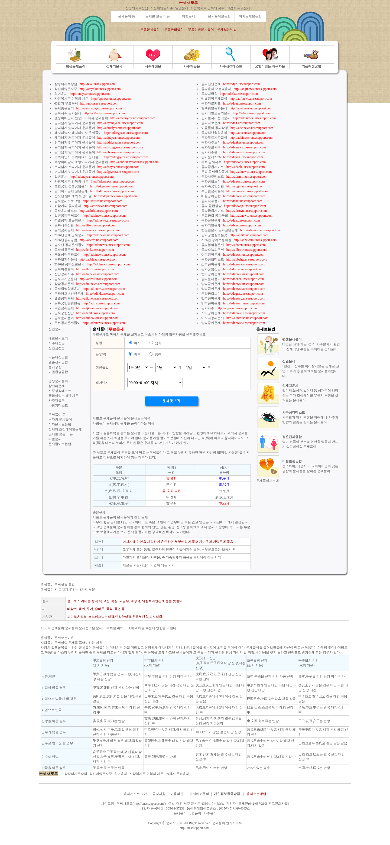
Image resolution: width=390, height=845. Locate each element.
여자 (137, 343)
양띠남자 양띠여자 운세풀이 (74, 123)
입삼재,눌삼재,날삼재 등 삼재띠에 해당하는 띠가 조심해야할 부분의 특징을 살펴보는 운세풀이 (310, 395)
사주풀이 (210, 813)
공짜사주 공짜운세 (67, 113)
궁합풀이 (194, 813)
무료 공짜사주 (211, 162)
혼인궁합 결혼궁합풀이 (71, 186)
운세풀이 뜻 (126, 16)
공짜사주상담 (64, 225)
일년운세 (181, 8)
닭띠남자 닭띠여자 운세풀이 (74, 142)
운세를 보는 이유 (157, 16)
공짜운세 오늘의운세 (216, 89)
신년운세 (54, 329)
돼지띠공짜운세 (212, 318)
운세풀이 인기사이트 (227, 823)
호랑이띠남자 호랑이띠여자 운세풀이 (81, 162)
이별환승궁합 (58, 372)
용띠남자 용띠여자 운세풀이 (74, 147)
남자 (158, 343)
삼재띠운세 (56, 386)
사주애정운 (56, 343)
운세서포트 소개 (135, 794)
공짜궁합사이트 (212, 167)
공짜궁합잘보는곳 (214, 235)
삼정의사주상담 (136, 8)
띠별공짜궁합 (211, 196)
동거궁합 (54, 367)
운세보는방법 (227, 29)
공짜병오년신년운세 (69, 293)
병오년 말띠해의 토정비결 (73, 196)
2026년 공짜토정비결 (216, 240)
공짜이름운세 (64, 250)
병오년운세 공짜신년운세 (219, 230)
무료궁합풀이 (174, 29)
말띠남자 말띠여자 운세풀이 (74, 128)
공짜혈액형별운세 (67, 289)
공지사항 (158, 794)
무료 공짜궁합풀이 (214, 172)
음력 (158, 354)
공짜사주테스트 (212, 176)
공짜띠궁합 (209, 94)
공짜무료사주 (211, 147)
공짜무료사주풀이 (214, 137)
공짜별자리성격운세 (215, 118)
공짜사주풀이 (211, 152)
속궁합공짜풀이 (212, 191)
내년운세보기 (58, 338)
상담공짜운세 (64, 284)
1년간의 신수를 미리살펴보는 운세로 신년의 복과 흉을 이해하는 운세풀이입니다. (310, 371)
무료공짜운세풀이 (67, 323)
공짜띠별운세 (211, 225)
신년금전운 (56, 348)
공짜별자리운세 (65, 259)
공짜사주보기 (211, 142)
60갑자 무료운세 (238, 8)
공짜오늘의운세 (212, 250)
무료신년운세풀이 (201, 29)
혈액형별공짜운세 (214, 108)
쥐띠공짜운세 (211, 254)
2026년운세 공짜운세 (69, 235)
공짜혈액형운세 (212, 245)
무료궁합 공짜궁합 (214, 215)
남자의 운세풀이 (60, 419)
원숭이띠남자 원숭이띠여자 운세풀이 (81, 118)
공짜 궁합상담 (211, 206)
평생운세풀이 (58, 381)
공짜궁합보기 (211, 181)
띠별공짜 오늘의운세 (69, 220)
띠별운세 (188, 16)
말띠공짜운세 (211, 284)
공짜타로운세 (211, 123)
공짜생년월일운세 (214, 133)
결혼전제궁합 (58, 362)
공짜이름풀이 (64, 269)
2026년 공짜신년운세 (69, 264)
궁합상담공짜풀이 (67, 254)
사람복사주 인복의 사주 (207, 8)
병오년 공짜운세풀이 (69, 245)
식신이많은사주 (161, 8)
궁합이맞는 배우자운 (63, 396)
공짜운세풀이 (64, 318)
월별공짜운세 (64, 298)
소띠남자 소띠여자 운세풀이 (74, 167)
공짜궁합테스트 (212, 259)
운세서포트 (188, 3)
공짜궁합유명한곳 (67, 303)
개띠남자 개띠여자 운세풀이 (74, 137)
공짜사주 (207, 308)
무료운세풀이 (150, 29)
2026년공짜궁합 (65, 240)
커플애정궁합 (58, 357)
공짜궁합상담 (64, 313)
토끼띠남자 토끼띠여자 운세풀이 (78, 157)
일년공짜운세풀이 (67, 215)
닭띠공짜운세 (211, 303)
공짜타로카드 (211, 103)
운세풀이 (180, 813)
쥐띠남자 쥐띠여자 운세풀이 (74, 172)
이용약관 (176, 794)
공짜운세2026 (211, 157)
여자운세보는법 (250, 16)
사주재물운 (56, 400)
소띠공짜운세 (211, 264)
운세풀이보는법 (219, 16)
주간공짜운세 (64, 308)
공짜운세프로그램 (67, 201)
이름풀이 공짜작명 (214, 128)
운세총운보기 (64, 108)
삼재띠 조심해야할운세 (65, 429)
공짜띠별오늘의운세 (215, 113)
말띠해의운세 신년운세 (71, 191)
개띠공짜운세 (211, 313)
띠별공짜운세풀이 (214, 98)
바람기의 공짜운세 (67, 206)
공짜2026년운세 (65, 279)
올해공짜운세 (64, 230)
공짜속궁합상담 (212, 186)
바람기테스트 (58, 405)
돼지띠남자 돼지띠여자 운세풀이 (78, 133)
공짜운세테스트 (65, 211)
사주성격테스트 (59, 391)
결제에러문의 (199, 794)
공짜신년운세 (211, 84)
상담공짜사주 (64, 274)
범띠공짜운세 (211, 274)
